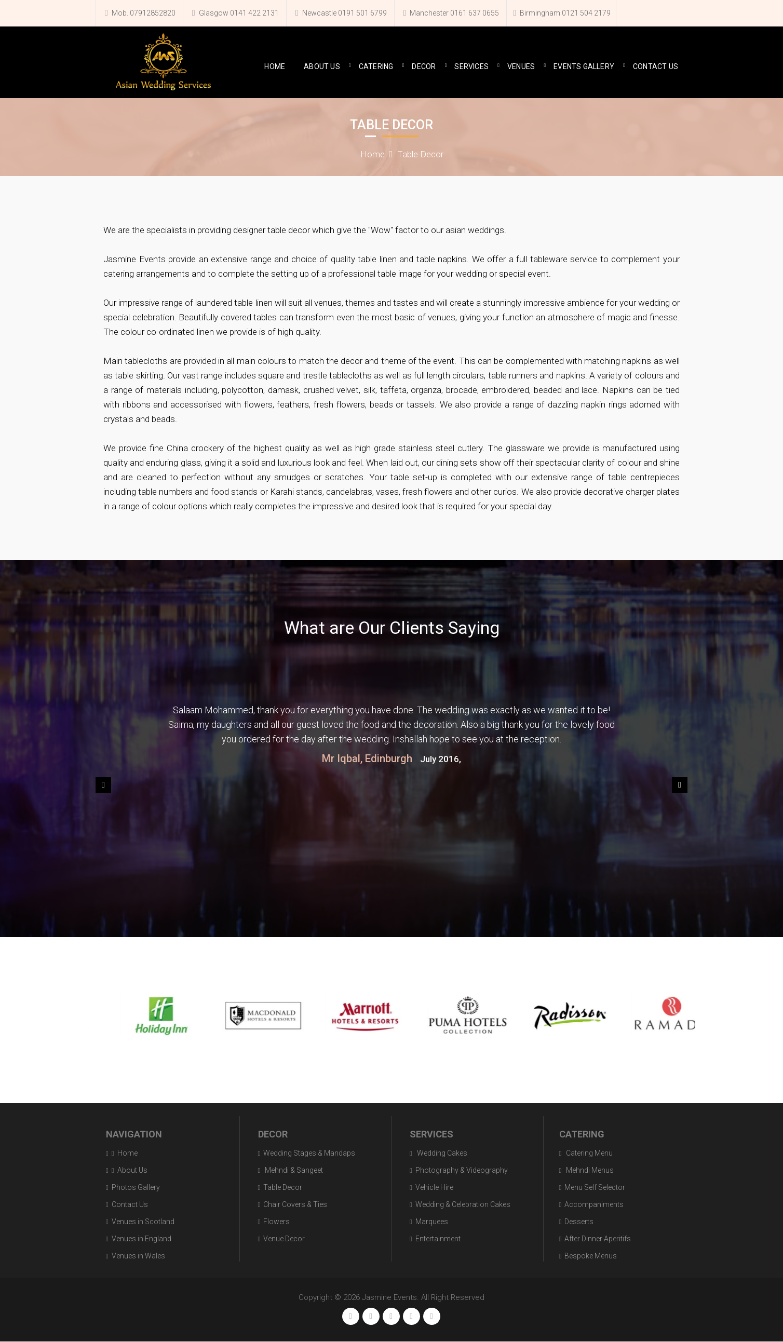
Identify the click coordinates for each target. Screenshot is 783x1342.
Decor (424, 66)
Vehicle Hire (434, 1187)
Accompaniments (594, 1204)
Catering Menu (588, 1153)
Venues (521, 66)
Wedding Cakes (441, 1153)
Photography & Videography (461, 1170)
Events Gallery (584, 66)
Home (274, 66)
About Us (322, 66)
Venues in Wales (138, 1256)
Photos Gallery (136, 1187)
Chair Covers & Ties (295, 1204)
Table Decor (420, 154)
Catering (376, 66)
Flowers (276, 1221)
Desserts (578, 1221)
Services (471, 66)
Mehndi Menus (589, 1170)
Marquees (431, 1221)
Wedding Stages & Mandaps (309, 1153)
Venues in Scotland (143, 1221)
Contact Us (655, 66)
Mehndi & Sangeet (293, 1170)
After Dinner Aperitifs (597, 1239)
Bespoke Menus (590, 1256)
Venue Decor (284, 1239)
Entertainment (438, 1239)
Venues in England (141, 1239)
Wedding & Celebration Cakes (462, 1204)
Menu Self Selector (594, 1187)
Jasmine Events (389, 1297)
